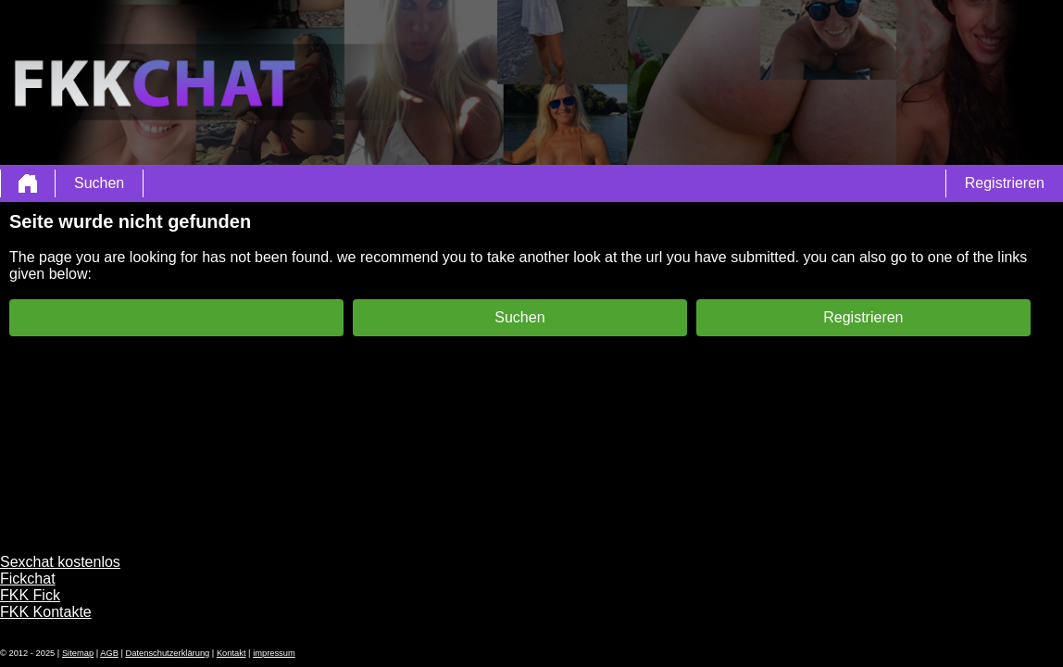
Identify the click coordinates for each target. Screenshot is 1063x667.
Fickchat (28, 578)
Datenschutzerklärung (168, 653)
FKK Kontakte (46, 612)
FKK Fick (30, 595)
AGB (109, 653)
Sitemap (78, 653)
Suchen (99, 183)
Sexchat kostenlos (60, 562)
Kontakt (231, 653)
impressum (274, 653)
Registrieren (1004, 183)
